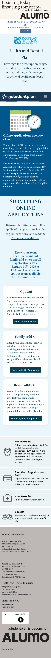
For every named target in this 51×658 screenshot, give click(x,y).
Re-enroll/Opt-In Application (25, 418)
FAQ (25, 24)
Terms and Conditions (25, 238)
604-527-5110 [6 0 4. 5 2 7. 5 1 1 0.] (7, 546)
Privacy (7, 614)
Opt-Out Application (25, 321)
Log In (25, 30)
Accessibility (20, 617)
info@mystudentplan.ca (12, 587)
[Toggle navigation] (45, 96)
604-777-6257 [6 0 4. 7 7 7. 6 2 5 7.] (7, 569)
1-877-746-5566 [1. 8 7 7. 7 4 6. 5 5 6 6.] (8, 589)
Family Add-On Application (26, 369)
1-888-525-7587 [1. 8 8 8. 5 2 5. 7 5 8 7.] (36, 27)
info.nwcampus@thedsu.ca (13, 544)
